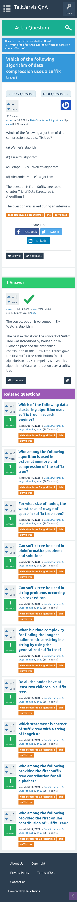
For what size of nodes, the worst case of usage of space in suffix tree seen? (42, 508)
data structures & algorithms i (25, 214)
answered (11, 309)
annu (39, 429)
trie (49, 214)
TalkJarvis (32, 891)
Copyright (38, 863)
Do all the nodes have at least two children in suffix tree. (42, 687)
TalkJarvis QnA (31, 7)
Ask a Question (32, 27)
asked (9, 120)
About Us (16, 863)
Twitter (49, 231)
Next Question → (56, 94)
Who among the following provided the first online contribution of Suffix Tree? (43, 818)
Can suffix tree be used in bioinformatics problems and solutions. (41, 551)
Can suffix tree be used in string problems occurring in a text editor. (41, 593)
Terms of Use (46, 872)
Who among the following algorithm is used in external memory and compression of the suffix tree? (41, 462)
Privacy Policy (19, 872)
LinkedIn (37, 240)
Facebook (26, 231)
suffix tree (61, 214)
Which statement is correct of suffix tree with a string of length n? (42, 729)
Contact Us (17, 882)
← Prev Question (20, 94)
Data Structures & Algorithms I (47, 120)
